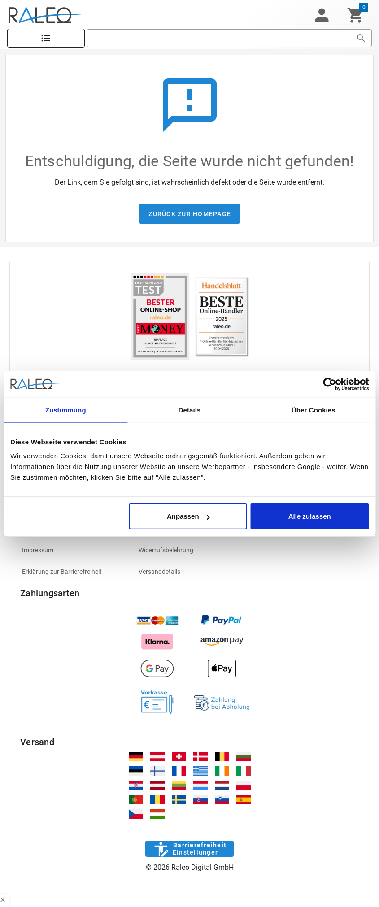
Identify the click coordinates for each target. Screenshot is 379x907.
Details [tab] (190, 409)
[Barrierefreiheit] (189, 849)
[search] (219, 38)
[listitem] (73, 550)
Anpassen (188, 516)
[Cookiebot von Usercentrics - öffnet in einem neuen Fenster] (329, 384)
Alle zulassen (309, 516)
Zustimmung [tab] (65, 409)
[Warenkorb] (355, 15)
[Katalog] (46, 38)
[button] (321, 15)
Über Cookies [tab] (313, 409)
